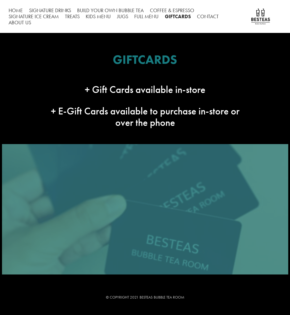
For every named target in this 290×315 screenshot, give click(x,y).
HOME (16, 10)
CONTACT (208, 16)
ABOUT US (20, 22)
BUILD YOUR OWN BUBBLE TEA (110, 10)
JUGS (122, 16)
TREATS (72, 16)
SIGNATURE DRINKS (50, 10)
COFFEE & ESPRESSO (172, 10)
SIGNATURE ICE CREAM (34, 16)
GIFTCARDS (178, 16)
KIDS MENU (98, 16)
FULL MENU (146, 16)
